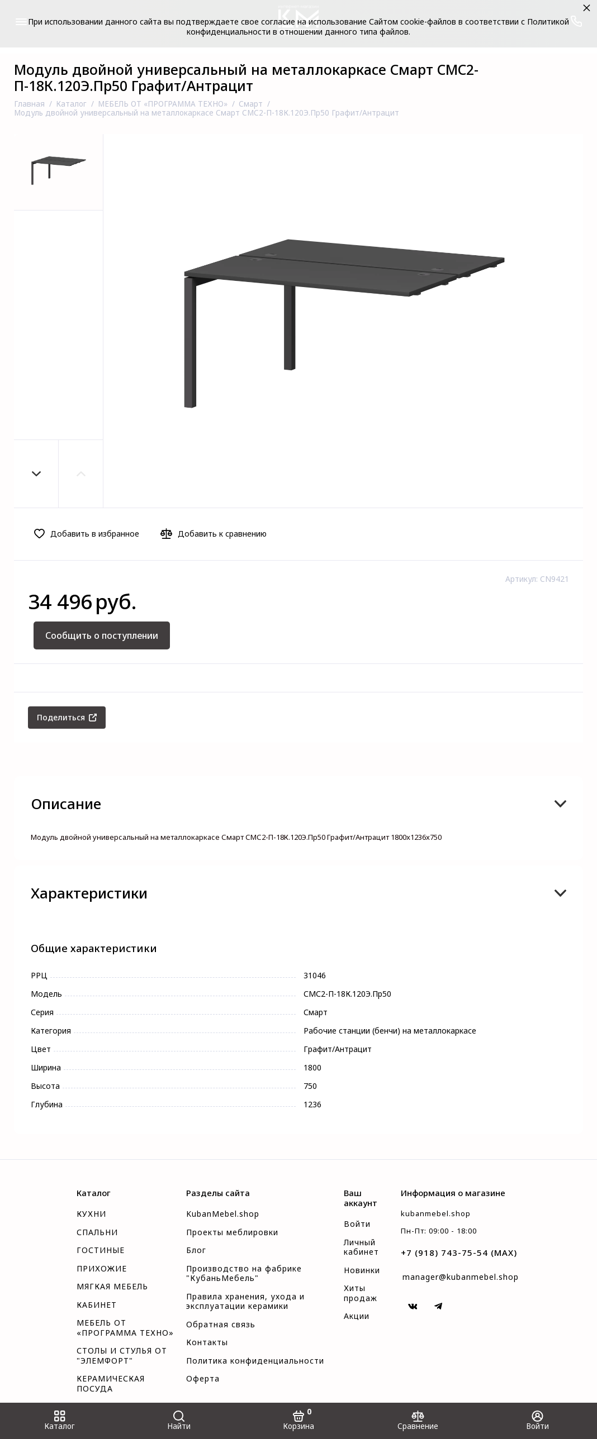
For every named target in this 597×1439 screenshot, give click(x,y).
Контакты (207, 1342)
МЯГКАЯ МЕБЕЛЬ (112, 1287)
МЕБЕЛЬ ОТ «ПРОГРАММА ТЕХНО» (125, 1328)
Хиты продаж (360, 1293)
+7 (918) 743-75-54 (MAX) (459, 1252)
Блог (196, 1250)
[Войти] (537, 1421)
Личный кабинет (361, 1247)
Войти (357, 1224)
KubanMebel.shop (222, 1214)
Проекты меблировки (232, 1232)
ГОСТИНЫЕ (101, 1250)
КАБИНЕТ (97, 1305)
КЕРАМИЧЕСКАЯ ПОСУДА (111, 1384)
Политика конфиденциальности (255, 1361)
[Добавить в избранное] (90, 534)
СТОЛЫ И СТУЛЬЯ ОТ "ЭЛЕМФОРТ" (122, 1356)
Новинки (362, 1270)
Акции (356, 1316)
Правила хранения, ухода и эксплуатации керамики (245, 1302)
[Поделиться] (67, 717)
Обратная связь (220, 1325)
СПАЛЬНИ (97, 1232)
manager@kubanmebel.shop (460, 1276)
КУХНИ (91, 1214)
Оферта (203, 1379)
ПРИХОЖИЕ (102, 1269)
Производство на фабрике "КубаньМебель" (244, 1274)
